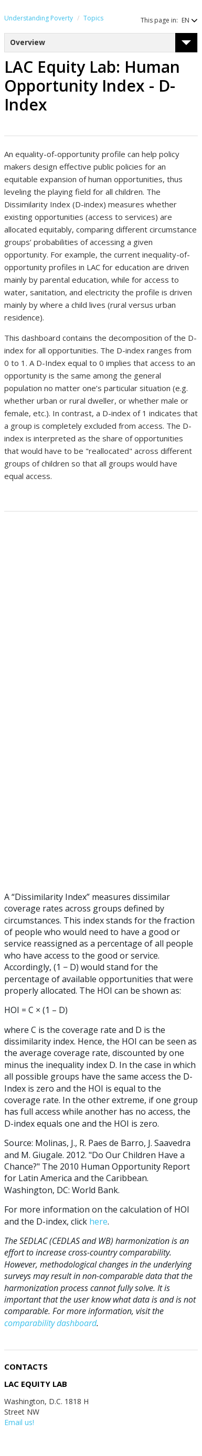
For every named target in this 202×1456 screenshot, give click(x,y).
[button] (184, 20)
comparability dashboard (50, 1323)
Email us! (19, 1422)
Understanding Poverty (38, 18)
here (98, 1221)
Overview (27, 42)
